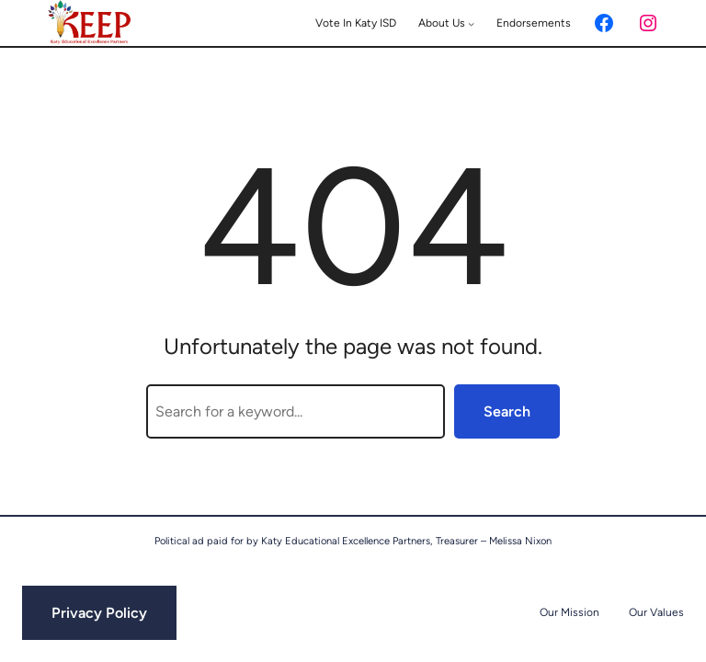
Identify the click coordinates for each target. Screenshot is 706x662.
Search (507, 411)
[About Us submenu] (471, 23)
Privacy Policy (99, 613)
